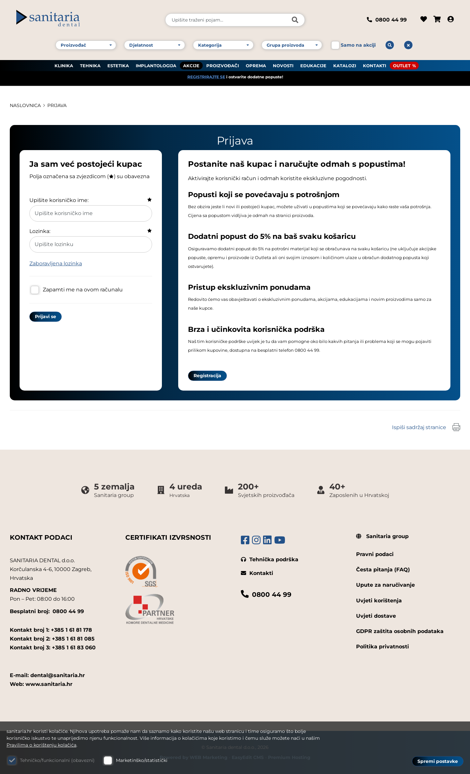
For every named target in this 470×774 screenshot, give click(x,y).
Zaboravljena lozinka (55, 263)
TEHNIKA (90, 65)
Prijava (57, 105)
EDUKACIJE (313, 65)
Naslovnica (25, 105)
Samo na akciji (358, 45)
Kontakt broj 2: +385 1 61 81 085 (52, 639)
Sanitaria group (382, 536)
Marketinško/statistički (141, 760)
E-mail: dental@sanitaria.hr (47, 675)
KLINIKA (64, 65)
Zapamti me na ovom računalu (83, 289)
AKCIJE (191, 65)
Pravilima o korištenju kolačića (41, 745)
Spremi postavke (437, 761)
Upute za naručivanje (385, 585)
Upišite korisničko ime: (58, 200)
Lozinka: (39, 231)
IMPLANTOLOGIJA (156, 65)
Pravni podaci (375, 554)
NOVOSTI (283, 65)
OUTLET (402, 65)
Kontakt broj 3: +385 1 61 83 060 (53, 647)
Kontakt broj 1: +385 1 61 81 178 (51, 630)
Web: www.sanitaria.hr (41, 684)
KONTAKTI (374, 65)
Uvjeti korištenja (379, 600)
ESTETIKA (118, 65)
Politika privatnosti (382, 646)
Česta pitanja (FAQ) (383, 569)
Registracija (207, 376)
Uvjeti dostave (376, 616)
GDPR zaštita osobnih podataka (400, 631)
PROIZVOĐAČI (222, 65)
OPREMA (256, 65)
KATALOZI (344, 65)
